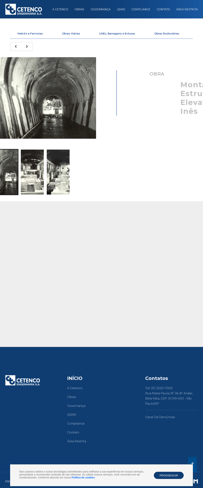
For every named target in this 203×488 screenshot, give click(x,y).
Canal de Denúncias (160, 417)
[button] (18, 172)
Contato (163, 9)
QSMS (121, 9)
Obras (79, 9)
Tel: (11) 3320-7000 (159, 388)
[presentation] (16, 46)
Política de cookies (83, 479)
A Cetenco (60, 9)
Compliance (140, 9)
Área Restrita (187, 9)
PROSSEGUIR (169, 477)
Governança (101, 9)
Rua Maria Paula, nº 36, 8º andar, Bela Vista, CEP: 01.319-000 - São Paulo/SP (169, 398)
